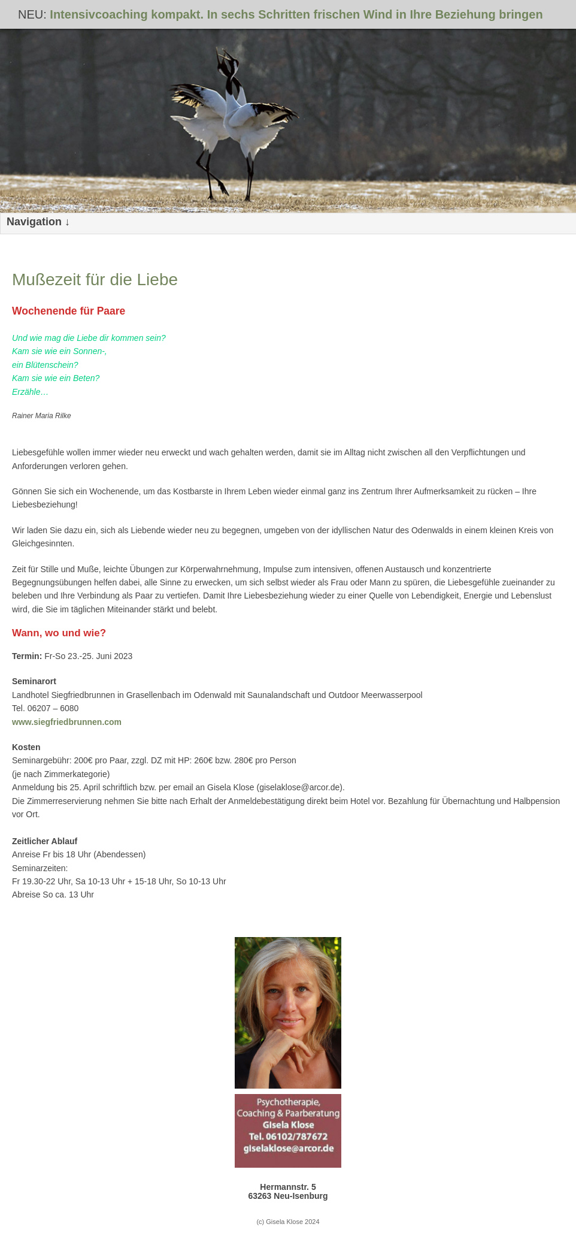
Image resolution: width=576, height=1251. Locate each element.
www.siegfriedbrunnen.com (67, 722)
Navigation (34, 221)
